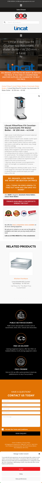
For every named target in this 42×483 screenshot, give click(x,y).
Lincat (14, 86)
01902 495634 (27, 185)
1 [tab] (15, 299)
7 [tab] (25, 299)
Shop (9, 86)
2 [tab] (16, 299)
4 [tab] (20, 299)
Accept (21, 469)
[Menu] (21, 5)
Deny (21, 474)
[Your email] (21, 408)
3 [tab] (18, 299)
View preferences (21, 479)
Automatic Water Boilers (27, 195)
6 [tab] (24, 299)
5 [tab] (22, 299)
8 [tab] (27, 299)
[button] (39, 454)
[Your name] (21, 401)
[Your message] (21, 421)
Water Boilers (22, 86)
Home (4, 86)
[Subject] (21, 404)
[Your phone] (21, 412)
